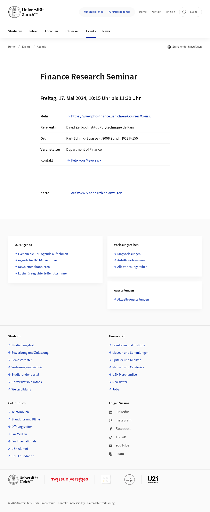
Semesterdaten (22, 360)
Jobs (115, 389)
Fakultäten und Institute (128, 345)
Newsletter (119, 382)
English (170, 12)
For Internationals (23, 441)
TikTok (117, 437)
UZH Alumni (19, 449)
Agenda (41, 47)
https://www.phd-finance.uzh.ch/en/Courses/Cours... (111, 116)
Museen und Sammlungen (130, 352)
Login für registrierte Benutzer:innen (43, 273)
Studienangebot (22, 345)
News (106, 31)
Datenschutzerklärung (101, 503)
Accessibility (77, 503)
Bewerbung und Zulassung (30, 352)
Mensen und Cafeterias (128, 367)
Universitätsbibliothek (26, 382)
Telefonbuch (20, 412)
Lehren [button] (34, 31)
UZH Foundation (22, 456)
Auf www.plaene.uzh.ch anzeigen (96, 193)
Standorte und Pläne (25, 419)
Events (26, 47)
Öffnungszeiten (22, 427)
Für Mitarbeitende (119, 12)
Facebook (120, 428)
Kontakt (156, 12)
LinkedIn (119, 411)
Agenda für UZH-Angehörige (37, 260)
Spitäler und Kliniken (126, 360)
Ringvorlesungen (129, 254)
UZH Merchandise (124, 374)
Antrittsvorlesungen (131, 260)
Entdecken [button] (72, 31)
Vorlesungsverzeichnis (26, 367)
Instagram (120, 420)
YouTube (119, 445)
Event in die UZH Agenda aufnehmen (43, 254)
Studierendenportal (25, 374)
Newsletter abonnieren (34, 267)
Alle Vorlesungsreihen (132, 267)
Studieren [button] (15, 31)
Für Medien (19, 434)
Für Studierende (94, 12)
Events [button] (91, 31)
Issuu (116, 453)
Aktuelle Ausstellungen (133, 299)
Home (143, 12)
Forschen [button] (51, 31)
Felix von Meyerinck (86, 160)
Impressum (48, 503)
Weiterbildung (21, 389)
